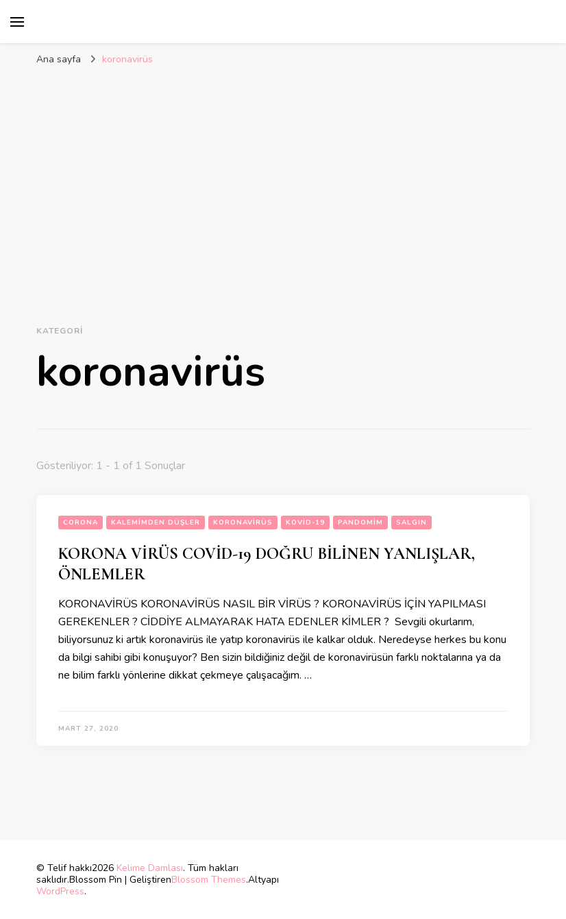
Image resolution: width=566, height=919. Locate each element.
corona (80, 522)
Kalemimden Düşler (155, 522)
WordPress (60, 891)
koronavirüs (243, 522)
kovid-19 (305, 522)
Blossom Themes (208, 879)
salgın (411, 522)
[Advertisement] (283, 176)
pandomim (360, 522)
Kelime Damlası (149, 867)
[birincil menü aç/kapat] (17, 22)
